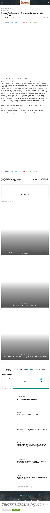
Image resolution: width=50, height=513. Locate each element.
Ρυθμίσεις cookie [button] (6, 509)
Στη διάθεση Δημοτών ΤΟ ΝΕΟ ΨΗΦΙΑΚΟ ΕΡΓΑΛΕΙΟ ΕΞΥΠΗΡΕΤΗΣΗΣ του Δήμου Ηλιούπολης (25, 252)
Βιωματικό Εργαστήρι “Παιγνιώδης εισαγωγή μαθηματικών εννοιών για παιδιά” (32, 477)
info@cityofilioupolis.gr (27, 495)
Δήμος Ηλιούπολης (25, 250)
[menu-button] (2, 2)
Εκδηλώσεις (19, 475)
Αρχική (2, 8)
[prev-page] (2, 362)
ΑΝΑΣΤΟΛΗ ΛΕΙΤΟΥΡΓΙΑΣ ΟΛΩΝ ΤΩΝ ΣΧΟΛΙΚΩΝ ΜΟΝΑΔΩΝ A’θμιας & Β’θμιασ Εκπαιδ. (25, 357)
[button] (48, 2)
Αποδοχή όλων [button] (15, 509)
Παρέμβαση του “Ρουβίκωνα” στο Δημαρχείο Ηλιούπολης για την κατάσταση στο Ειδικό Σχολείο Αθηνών (32, 462)
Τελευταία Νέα (8, 8)
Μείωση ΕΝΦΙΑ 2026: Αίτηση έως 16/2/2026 (25, 305)
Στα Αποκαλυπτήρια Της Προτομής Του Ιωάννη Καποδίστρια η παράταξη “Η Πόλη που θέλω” (11, 180)
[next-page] (5, 362)
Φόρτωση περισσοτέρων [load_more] (25, 486)
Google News (29, 369)
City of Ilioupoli (8, 17)
